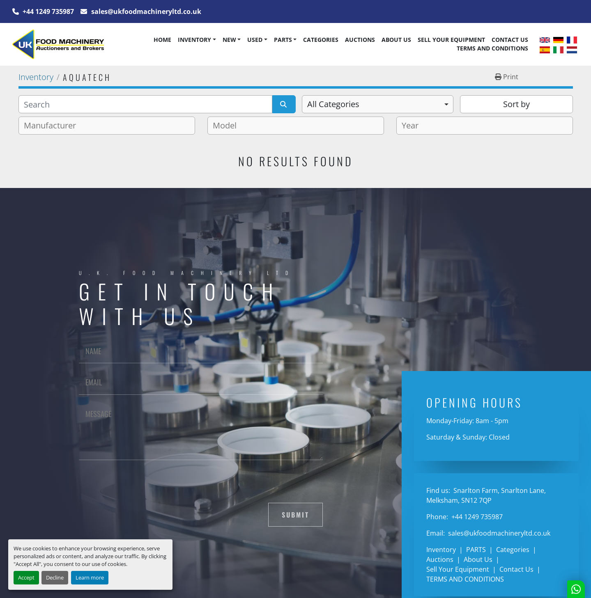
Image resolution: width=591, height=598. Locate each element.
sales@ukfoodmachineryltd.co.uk (145, 11)
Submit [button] (295, 515)
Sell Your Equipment (451, 40)
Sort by (516, 104)
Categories (320, 40)
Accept (26, 577)
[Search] (145, 104)
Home (162, 40)
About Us (396, 40)
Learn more (90, 577)
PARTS (283, 40)
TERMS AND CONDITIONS (492, 48)
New (229, 40)
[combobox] (377, 104)
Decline (55, 577)
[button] (197, 40)
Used (254, 40)
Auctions (360, 40)
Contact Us (510, 40)
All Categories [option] (333, 104)
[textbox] (53, 125)
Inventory (194, 40)
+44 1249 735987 (47, 11)
